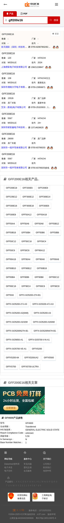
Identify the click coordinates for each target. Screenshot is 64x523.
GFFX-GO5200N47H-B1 (45, 331)
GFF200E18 (11, 188)
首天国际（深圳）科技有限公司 (16, 47)
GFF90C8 (54, 286)
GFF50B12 (54, 224)
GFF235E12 (11, 197)
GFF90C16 (11, 286)
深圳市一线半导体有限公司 (14, 147)
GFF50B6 (40, 232)
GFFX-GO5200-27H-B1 (30, 295)
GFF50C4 (41, 241)
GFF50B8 (54, 232)
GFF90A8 (54, 259)
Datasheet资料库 (12, 464)
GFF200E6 (27, 188)
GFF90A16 (11, 259)
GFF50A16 (42, 215)
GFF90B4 (10, 277)
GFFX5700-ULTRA (30, 366)
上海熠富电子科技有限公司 (14, 67)
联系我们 (47, 467)
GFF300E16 (11, 206)
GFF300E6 (44, 206)
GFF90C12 (54, 277)
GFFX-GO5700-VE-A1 (16, 349)
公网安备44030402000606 (21, 518)
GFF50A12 (26, 215)
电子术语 (8, 467)
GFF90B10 (11, 268)
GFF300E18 (28, 206)
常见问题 (28, 464)
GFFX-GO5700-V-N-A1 (39, 340)
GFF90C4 (26, 286)
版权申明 (52, 514)
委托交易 (28, 467)
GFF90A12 (40, 250)
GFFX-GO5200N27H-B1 (17, 331)
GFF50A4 (10, 224)
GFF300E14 (44, 197)
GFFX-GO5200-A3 (42, 313)
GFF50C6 (10, 250)
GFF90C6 (40, 286)
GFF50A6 (24, 224)
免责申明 (47, 471)
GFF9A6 (10, 295)
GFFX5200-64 (12, 357)
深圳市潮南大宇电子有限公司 (15, 87)
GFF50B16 (11, 232)
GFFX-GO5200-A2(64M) (17, 313)
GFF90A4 (25, 259)
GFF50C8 (24, 250)
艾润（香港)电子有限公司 (13, 107)
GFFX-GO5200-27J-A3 (16, 304)
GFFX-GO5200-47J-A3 (43, 304)
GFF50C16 (27, 241)
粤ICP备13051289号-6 (46, 518)
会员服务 (28, 471)
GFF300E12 (28, 197)
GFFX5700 (11, 366)
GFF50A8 (39, 224)
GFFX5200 (37, 349)
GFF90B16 (42, 268)
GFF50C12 (11, 241)
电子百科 (8, 471)
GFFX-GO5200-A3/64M (44, 322)
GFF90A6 (40, 259)
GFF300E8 (11, 215)
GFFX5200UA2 (31, 357)
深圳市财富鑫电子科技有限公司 (16, 127)
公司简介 (47, 464)
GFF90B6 (24, 277)
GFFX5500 (49, 357)
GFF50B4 (25, 232)
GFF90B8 (39, 277)
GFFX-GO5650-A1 (14, 340)
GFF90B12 (26, 268)
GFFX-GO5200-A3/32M (17, 322)
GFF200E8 (43, 188)
